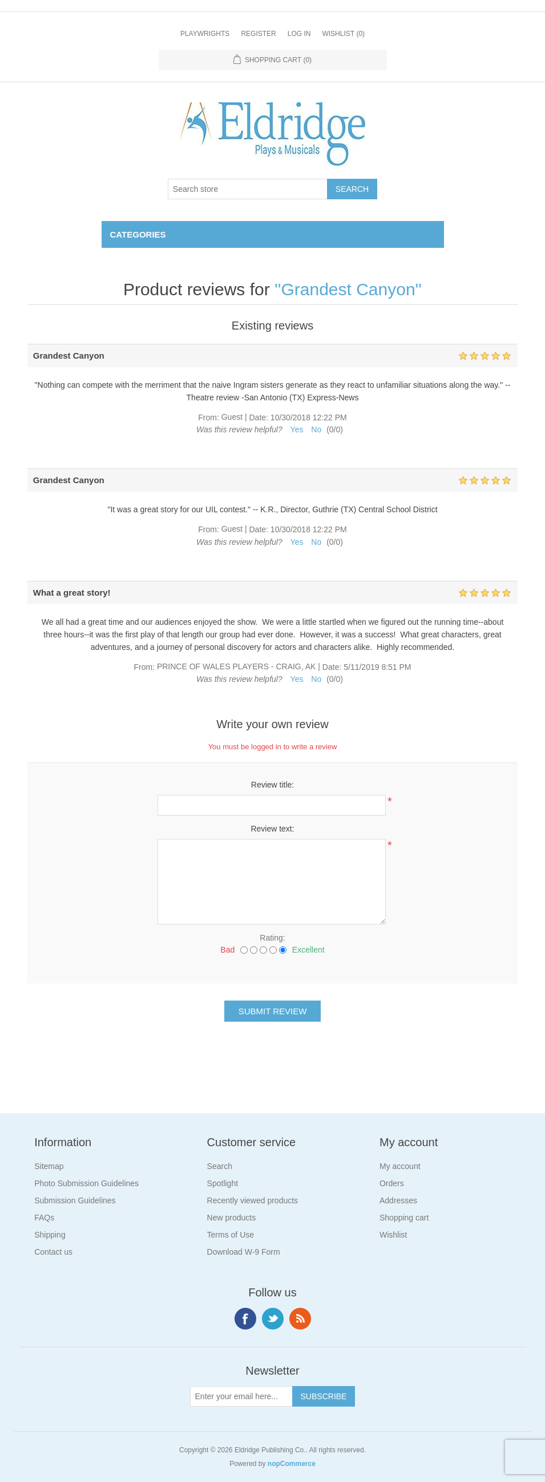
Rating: (272, 937)
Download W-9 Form (243, 1251)
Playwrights (204, 34)
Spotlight (222, 1183)
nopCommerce (292, 1464)
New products (231, 1217)
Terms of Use (230, 1234)
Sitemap (48, 1166)
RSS (300, 1319)
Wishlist (393, 1234)
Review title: (272, 784)
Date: (258, 417)
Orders (392, 1183)
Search (219, 1166)
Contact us (53, 1251)
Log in (299, 34)
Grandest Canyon (348, 289)
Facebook (245, 1319)
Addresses (398, 1200)
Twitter (273, 1319)
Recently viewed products (252, 1200)
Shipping (50, 1234)
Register (258, 34)
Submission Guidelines (74, 1200)
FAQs (44, 1217)
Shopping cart (404, 1217)
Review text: (272, 828)
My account (400, 1166)
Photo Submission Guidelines (86, 1183)
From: (208, 417)
